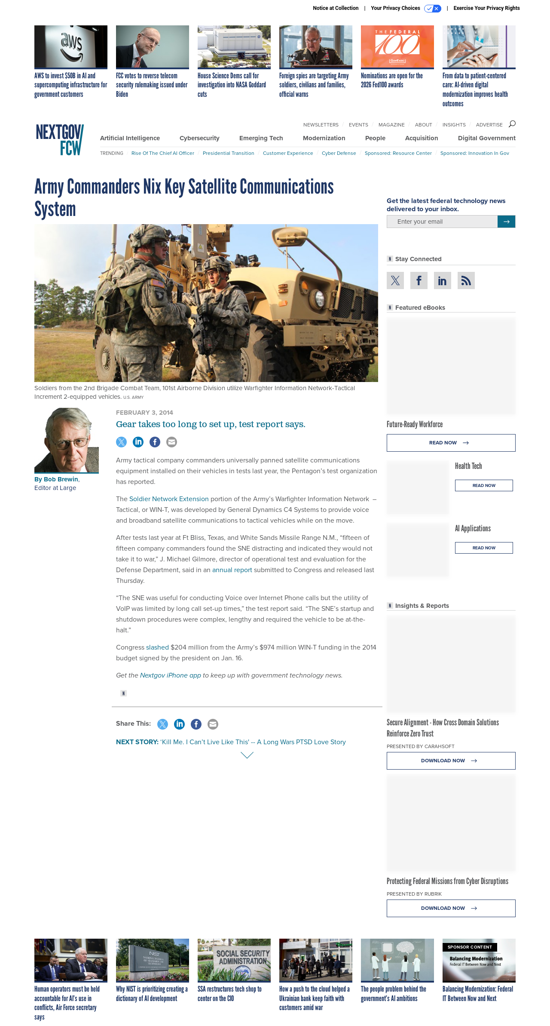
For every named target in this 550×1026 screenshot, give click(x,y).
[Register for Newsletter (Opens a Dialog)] (506, 222)
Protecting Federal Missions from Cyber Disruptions (447, 881)
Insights (454, 125)
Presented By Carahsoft (421, 746)
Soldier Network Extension (169, 499)
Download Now (451, 761)
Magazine (392, 125)
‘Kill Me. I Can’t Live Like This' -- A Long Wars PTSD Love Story (253, 742)
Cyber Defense (339, 153)
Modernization (324, 138)
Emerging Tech (261, 138)
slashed (157, 647)
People (375, 138)
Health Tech (468, 466)
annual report (232, 570)
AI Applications (473, 528)
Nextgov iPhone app (170, 675)
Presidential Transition (228, 153)
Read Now (451, 443)
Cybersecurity (200, 138)
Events (358, 125)
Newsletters (321, 125)
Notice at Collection (335, 8)
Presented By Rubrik (414, 894)
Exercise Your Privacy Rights (487, 8)
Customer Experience (288, 153)
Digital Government (487, 138)
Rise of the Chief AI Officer (162, 153)
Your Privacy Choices (406, 8)
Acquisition (421, 138)
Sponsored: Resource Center (398, 153)
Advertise (489, 125)
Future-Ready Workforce (415, 424)
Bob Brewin (61, 479)
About (423, 125)
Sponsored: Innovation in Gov (474, 153)
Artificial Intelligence (130, 138)
